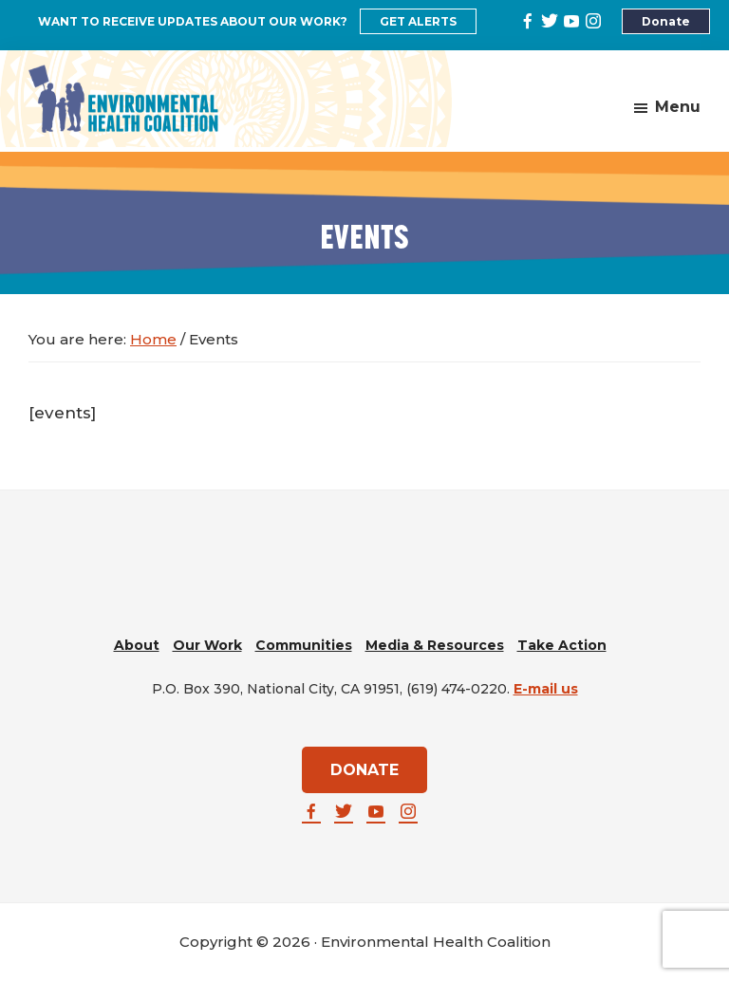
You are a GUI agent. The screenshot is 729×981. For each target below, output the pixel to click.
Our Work (207, 645)
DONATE (364, 770)
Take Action (562, 645)
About (136, 645)
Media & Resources (434, 645)
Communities (303, 645)
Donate (666, 21)
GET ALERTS (418, 21)
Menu (678, 107)
